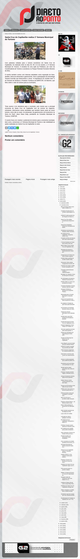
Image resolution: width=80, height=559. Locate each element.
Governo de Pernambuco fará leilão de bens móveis (68, 386)
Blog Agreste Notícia (65, 158)
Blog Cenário (63, 167)
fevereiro (63, 519)
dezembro (63, 203)
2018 (61, 523)
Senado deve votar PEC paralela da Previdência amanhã (67, 318)
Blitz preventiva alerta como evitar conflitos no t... (67, 207)
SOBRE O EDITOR (25, 30)
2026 (61, 186)
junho (62, 511)
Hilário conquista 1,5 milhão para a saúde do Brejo (67, 490)
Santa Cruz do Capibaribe (29, 132)
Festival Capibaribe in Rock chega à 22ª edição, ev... (67, 326)
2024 (61, 190)
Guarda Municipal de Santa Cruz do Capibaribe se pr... (68, 322)
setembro (63, 504)
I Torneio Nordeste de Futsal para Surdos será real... (67, 243)
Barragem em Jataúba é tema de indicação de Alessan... (68, 275)
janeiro (63, 521)
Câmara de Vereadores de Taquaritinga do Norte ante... (67, 334)
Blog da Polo (63, 172)
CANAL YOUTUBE (38, 30)
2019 (61, 201)
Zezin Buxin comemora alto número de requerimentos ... (67, 355)
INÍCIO (7, 30)
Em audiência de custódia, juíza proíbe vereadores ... (67, 429)
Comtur (10, 132)
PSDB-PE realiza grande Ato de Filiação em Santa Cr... (67, 216)
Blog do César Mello (65, 177)
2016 (61, 527)
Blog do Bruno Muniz (65, 162)
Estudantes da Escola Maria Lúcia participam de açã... (67, 364)
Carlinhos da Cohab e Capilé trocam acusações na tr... (68, 266)
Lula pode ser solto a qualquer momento (66, 417)
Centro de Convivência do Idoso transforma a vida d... (68, 299)
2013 (61, 534)
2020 (61, 199)
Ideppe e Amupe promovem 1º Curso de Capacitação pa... (67, 474)
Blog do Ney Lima (64, 160)
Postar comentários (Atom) (15, 182)
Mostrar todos (72, 181)
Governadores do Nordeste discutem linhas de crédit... (68, 308)
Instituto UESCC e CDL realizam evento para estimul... (66, 456)
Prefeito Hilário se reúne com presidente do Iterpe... (68, 282)
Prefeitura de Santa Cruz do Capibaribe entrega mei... (67, 486)
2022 (61, 195)
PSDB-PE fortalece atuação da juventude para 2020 (67, 347)
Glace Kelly (19, 132)
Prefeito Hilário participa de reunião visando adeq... (67, 259)
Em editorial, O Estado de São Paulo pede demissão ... (68, 304)
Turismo (37, 132)
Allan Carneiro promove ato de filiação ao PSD (67, 411)
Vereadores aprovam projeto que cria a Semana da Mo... (68, 494)
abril (62, 515)
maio (62, 513)
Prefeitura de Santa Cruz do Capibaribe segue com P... (67, 465)
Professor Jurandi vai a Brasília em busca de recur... (66, 461)
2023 (61, 193)
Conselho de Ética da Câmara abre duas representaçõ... (68, 239)
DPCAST (48, 30)
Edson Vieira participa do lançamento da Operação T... (67, 406)
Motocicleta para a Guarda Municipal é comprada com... (67, 296)
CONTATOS (14, 30)
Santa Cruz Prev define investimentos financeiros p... (67, 221)
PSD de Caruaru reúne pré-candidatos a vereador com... (67, 394)
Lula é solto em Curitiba (66, 413)
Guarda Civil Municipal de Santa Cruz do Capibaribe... (67, 339)
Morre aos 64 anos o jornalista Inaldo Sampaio (67, 398)
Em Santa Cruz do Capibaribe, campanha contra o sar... (67, 235)
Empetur (14, 132)
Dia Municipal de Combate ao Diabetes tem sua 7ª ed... (68, 498)
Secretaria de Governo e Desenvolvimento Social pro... (67, 251)
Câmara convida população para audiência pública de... (68, 360)
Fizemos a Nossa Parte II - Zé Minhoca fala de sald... (68, 402)
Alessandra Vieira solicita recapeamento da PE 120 (67, 263)
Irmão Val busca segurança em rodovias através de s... (68, 350)
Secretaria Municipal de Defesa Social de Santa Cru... (67, 446)
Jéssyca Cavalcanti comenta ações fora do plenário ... (67, 377)
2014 (61, 532)
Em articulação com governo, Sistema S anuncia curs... (68, 279)
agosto (63, 506)
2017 (61, 525)
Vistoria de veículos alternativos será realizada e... (68, 313)
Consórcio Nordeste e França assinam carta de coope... (68, 286)
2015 (61, 529)
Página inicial (30, 179)
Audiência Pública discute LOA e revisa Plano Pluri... (68, 483)
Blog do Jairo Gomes (65, 165)
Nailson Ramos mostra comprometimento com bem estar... (67, 381)
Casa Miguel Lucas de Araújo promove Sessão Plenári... (68, 344)
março (62, 517)
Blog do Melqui (64, 179)
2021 (61, 197)
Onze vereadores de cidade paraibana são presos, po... (68, 442)
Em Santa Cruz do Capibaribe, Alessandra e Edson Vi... (67, 421)
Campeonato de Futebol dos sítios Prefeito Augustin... (67, 255)
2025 (61, 188)
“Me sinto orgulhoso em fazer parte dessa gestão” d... (68, 330)
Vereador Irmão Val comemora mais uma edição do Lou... (66, 478)
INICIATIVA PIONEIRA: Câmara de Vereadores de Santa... (68, 226)
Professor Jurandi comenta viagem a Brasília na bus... (68, 372)
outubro (63, 502)
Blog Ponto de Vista (65, 170)
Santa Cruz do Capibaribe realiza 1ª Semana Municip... (67, 451)
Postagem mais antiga (47, 179)
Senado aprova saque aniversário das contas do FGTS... (67, 369)
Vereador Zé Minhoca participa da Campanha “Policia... (67, 290)
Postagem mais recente (12, 179)
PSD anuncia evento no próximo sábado (66, 469)
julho (62, 508)
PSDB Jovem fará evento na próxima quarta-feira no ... (67, 389)
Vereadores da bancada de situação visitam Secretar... (68, 231)
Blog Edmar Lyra (64, 174)
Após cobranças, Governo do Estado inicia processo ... (68, 433)
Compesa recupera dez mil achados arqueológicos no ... (68, 212)
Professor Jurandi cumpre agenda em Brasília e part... (68, 426)
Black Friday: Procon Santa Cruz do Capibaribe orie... (67, 246)
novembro (63, 205)
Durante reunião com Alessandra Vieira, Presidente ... (66, 437)
